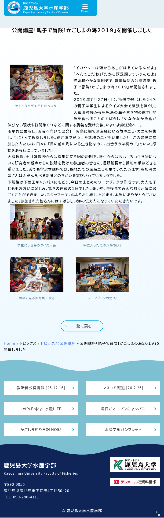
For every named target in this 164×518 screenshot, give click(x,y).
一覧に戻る (82, 325)
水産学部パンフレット (123, 429)
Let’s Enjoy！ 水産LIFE (41, 408)
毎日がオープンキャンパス (123, 408)
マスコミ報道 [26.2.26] (123, 387)
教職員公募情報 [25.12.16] (41, 387)
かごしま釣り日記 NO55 (41, 429)
